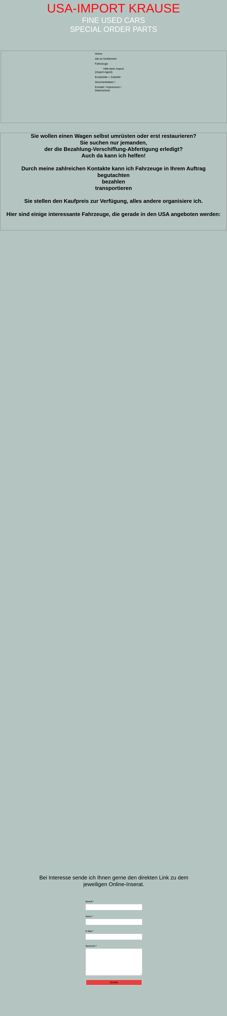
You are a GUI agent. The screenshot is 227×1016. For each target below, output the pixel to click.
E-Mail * (90, 931)
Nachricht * (91, 946)
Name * (89, 916)
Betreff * (90, 901)
